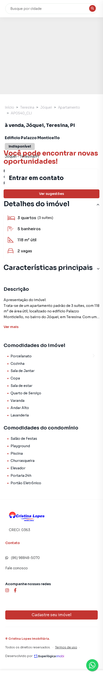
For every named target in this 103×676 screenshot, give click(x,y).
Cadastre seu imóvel (51, 614)
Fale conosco (16, 568)
